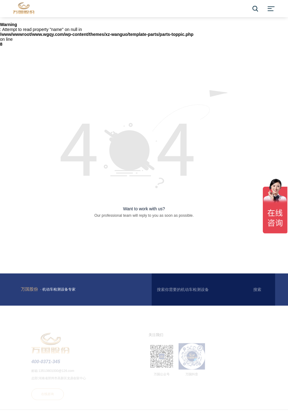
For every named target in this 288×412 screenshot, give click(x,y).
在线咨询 (51, 395)
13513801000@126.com (59, 372)
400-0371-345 (49, 363)
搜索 (257, 289)
